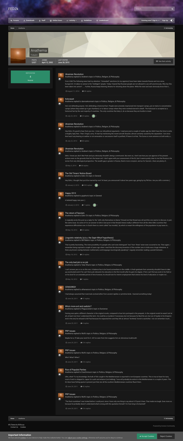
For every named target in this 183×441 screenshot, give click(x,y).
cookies (23, 438)
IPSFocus (21, 425)
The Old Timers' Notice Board (78, 173)
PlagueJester (86, 309)
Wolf (83, 333)
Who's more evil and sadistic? (78, 306)
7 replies (86, 205)
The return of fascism (75, 213)
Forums (16, 20)
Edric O (84, 176)
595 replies (87, 185)
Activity (72, 20)
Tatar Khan (85, 265)
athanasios (85, 289)
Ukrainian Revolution (74, 74)
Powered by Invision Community (164, 426)
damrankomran (87, 101)
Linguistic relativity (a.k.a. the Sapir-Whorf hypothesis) (89, 238)
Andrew (84, 77)
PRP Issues (70, 331)
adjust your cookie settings (77, 438)
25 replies (84, 116)
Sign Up (165, 20)
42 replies (85, 386)
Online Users (57, 20)
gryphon (84, 196)
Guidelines (87, 20)
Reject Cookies (166, 436)
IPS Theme (12, 425)
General (98, 176)
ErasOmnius (86, 372)
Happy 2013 (70, 193)
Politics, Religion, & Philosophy (107, 77)
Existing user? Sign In (150, 20)
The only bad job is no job (76, 262)
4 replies (85, 323)
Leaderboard (103, 20)
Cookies (23, 427)
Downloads (30, 20)
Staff (43, 20)
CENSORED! (70, 287)
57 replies (85, 299)
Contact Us (14, 427)
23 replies (84, 254)
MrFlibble (85, 240)
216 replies (86, 343)
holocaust (69, 99)
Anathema (69, 77)
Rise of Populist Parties (75, 369)
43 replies (84, 230)
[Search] (145, 9)
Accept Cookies (147, 436)
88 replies (86, 91)
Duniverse (104, 309)
